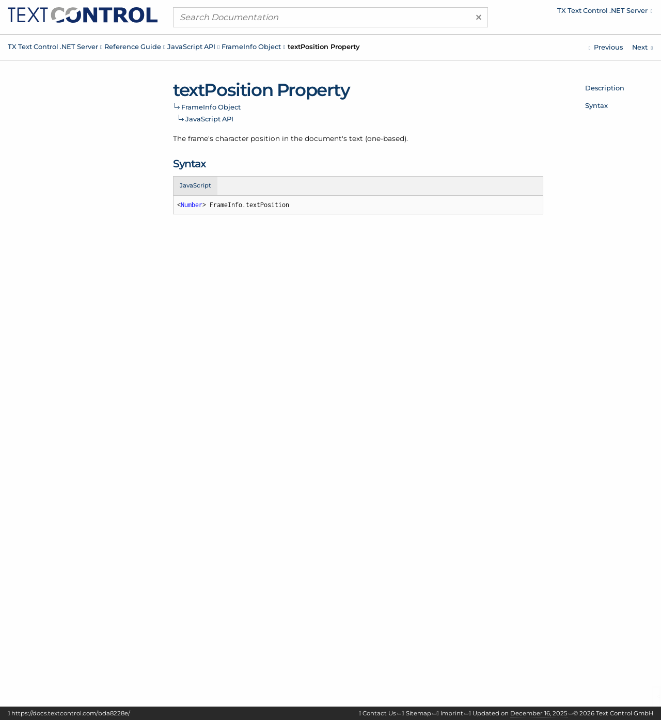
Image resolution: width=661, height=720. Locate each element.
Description (604, 88)
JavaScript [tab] (195, 185)
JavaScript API (191, 46)
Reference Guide (132, 46)
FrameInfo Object (251, 46)
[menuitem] (565, 13)
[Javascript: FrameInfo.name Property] (606, 47)
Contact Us (379, 713)
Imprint (451, 713)
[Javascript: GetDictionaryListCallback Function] (642, 47)
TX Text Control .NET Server (53, 46)
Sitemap (418, 713)
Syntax (596, 105)
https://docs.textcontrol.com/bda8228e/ (70, 713)
